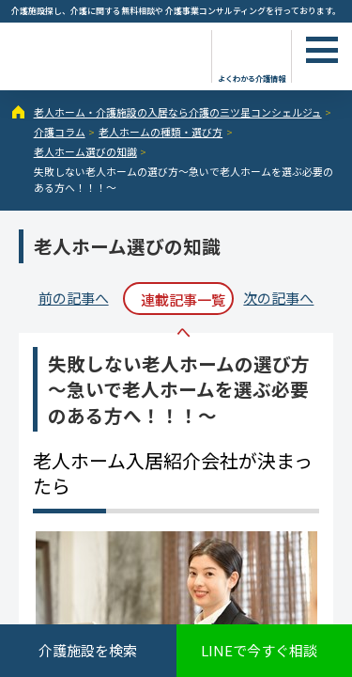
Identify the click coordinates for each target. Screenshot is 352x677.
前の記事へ (73, 297)
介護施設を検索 (87, 650)
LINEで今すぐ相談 (259, 650)
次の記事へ (278, 297)
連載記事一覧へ (183, 302)
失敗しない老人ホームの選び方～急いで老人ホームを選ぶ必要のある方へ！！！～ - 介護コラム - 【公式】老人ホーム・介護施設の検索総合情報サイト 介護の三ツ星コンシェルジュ (103, 54)
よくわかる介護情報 (251, 77)
